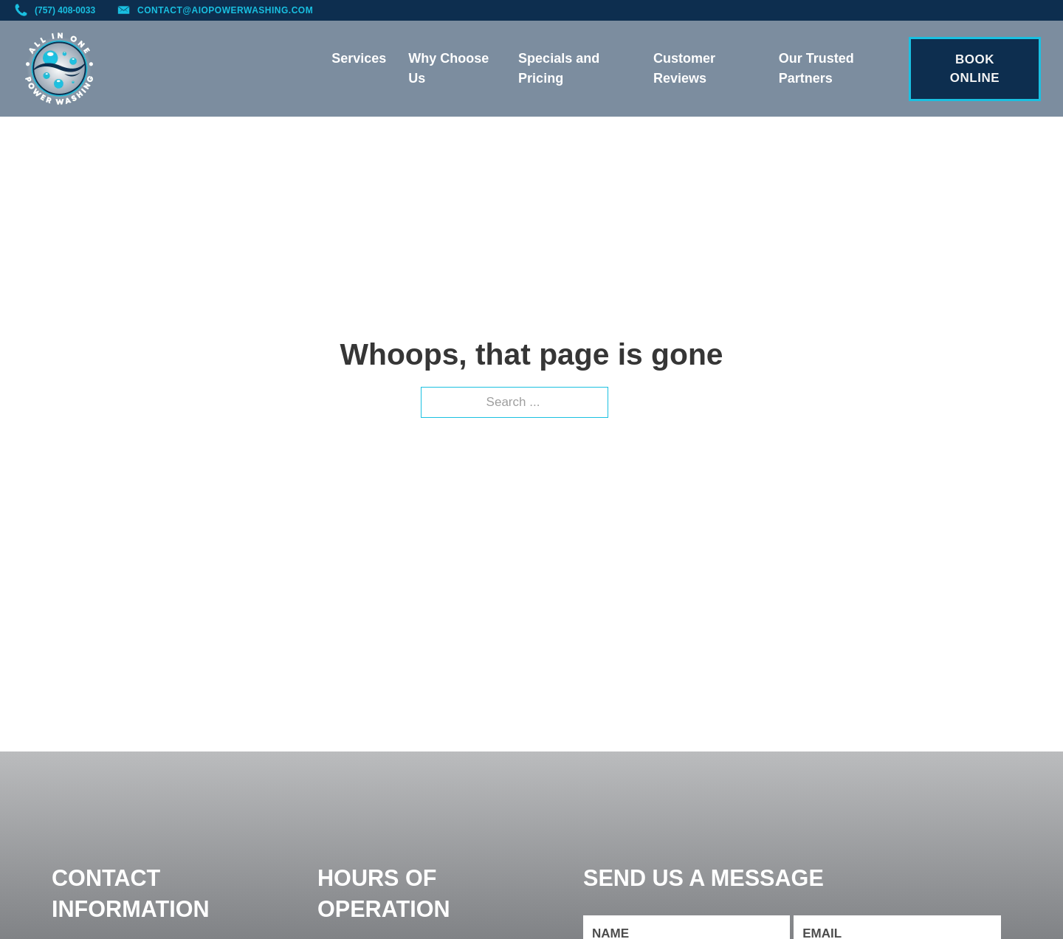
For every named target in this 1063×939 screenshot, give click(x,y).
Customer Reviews (684, 68)
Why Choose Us (448, 68)
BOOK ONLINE (975, 69)
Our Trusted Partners (816, 68)
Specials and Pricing (558, 68)
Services (358, 58)
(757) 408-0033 (65, 10)
